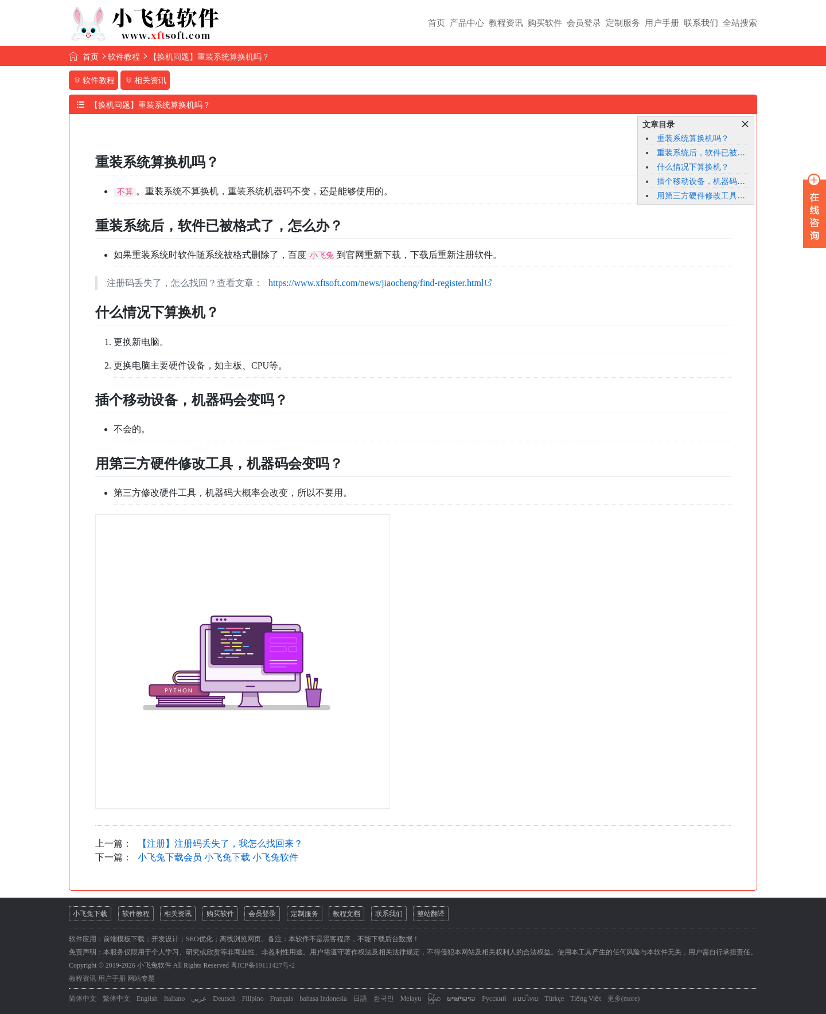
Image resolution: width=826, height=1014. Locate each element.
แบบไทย (525, 999)
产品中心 (467, 23)
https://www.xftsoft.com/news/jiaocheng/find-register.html (376, 282)
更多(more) (623, 999)
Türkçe (554, 999)
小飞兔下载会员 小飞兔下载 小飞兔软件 (218, 857)
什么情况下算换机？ (693, 167)
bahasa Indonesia (322, 999)
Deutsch (224, 999)
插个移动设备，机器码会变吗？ (713, 181)
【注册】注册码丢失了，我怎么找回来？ (220, 843)
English (147, 999)
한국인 (383, 999)
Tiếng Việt (585, 999)
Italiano (174, 999)
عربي (198, 999)
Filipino (253, 999)
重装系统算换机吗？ (693, 138)
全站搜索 (740, 23)
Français (282, 999)
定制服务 (623, 23)
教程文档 (346, 914)
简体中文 (82, 999)
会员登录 (584, 23)
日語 (360, 999)
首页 (436, 23)
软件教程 (124, 57)
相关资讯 (178, 914)
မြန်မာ (434, 999)
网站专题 (141, 978)
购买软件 (545, 23)
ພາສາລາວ (461, 999)
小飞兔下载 (90, 914)
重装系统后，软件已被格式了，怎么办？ (729, 152)
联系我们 (701, 23)
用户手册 (662, 23)
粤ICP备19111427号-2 (263, 965)
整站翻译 (431, 914)
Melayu (411, 999)
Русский (494, 999)
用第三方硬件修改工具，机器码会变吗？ (729, 195)
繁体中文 (116, 999)
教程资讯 (506, 23)
